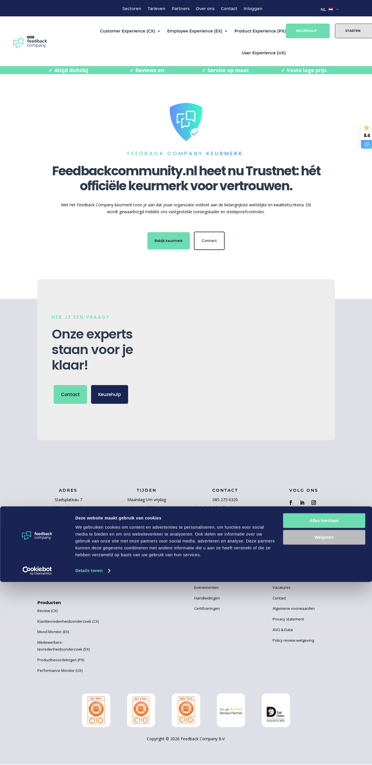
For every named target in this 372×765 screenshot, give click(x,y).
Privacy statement (288, 620)
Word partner (127, 546)
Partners (181, 9)
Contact (229, 9)
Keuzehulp (306, 31)
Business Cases (208, 557)
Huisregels (282, 578)
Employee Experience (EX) (194, 31)
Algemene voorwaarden (294, 609)
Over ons (205, 9)
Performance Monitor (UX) (59, 671)
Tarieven (156, 9)
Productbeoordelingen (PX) (60, 661)
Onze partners (128, 557)
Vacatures (281, 588)
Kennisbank (204, 578)
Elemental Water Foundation (140, 567)
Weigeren (324, 720)
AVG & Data (283, 631)
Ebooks (200, 567)
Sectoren (131, 9)
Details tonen (89, 753)
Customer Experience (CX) (127, 31)
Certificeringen (207, 609)
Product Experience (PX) (260, 31)
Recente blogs (206, 546)
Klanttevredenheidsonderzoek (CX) (68, 622)
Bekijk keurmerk (167, 242)
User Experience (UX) (264, 52)
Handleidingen (207, 599)
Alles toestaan (324, 703)
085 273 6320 (225, 501)
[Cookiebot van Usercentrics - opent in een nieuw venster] (37, 753)
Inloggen (253, 9)
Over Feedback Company (295, 557)
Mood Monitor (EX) (53, 633)
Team (277, 567)
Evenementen (206, 588)
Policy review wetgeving (293, 641)
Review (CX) (47, 612)
